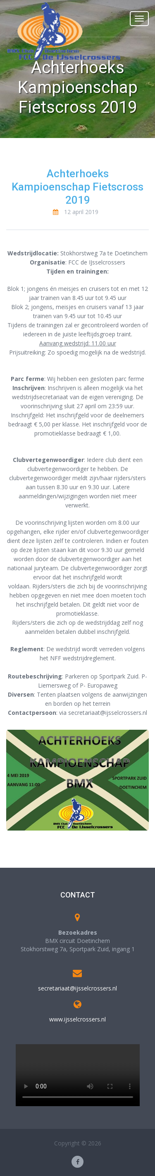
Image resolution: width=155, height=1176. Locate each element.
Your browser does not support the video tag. (78, 1075)
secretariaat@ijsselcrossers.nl (77, 988)
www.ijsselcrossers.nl (77, 1019)
